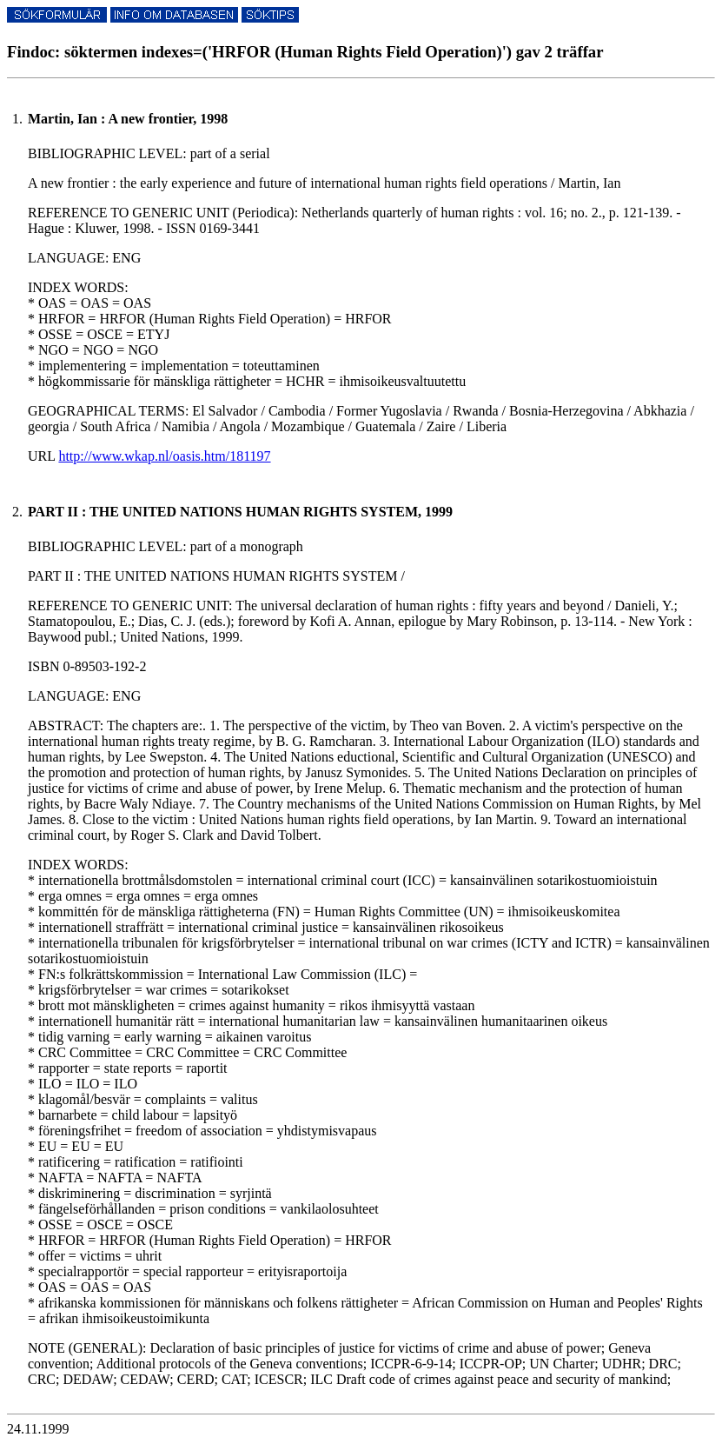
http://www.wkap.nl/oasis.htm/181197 (164, 456)
